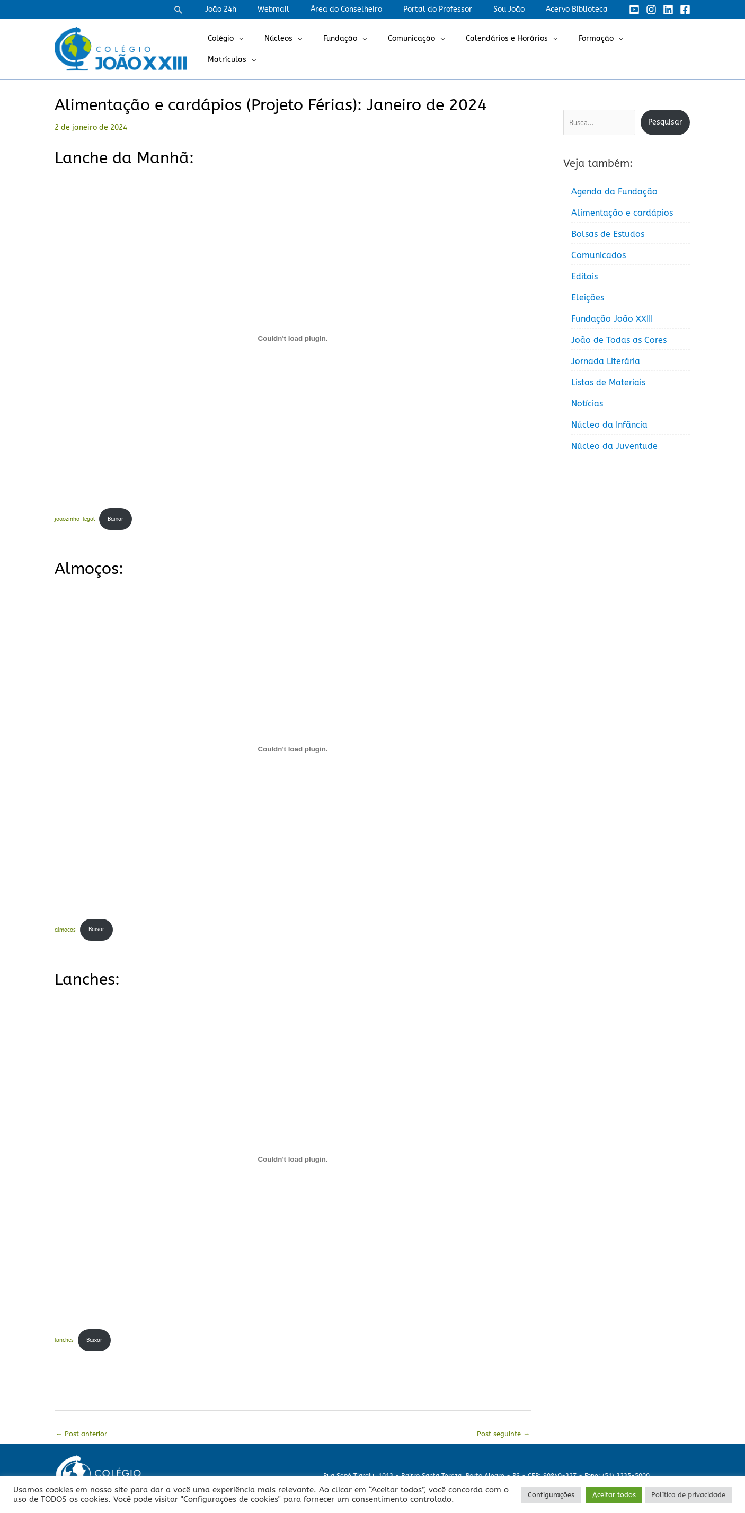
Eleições (587, 298)
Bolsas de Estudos (607, 234)
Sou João (518, 9)
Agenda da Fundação (614, 192)
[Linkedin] (668, 9)
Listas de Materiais (608, 382)
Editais (584, 276)
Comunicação (421, 49)
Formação (592, 49)
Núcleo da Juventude (614, 446)
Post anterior (84, 1438)
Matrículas (654, 49)
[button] (216, 9)
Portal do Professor (453, 9)
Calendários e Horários (510, 49)
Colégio (249, 49)
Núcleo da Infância (609, 425)
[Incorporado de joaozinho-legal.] (293, 338)
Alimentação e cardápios (622, 213)
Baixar (123, 519)
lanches (65, 1343)
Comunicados (598, 255)
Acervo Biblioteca (580, 9)
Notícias (587, 404)
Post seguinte (501, 1438)
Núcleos (301, 49)
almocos (66, 931)
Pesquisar (665, 122)
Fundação (356, 49)
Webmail (302, 9)
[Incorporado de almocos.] (293, 750)
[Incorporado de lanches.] (293, 1162)
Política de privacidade (688, 1495)
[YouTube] (634, 9)
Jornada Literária (605, 361)
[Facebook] (685, 9)
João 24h (255, 9)
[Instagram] (651, 9)
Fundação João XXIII (612, 319)
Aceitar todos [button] (614, 1495)
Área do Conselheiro (368, 9)
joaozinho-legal (78, 519)
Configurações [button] (551, 1495)
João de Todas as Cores (619, 340)
